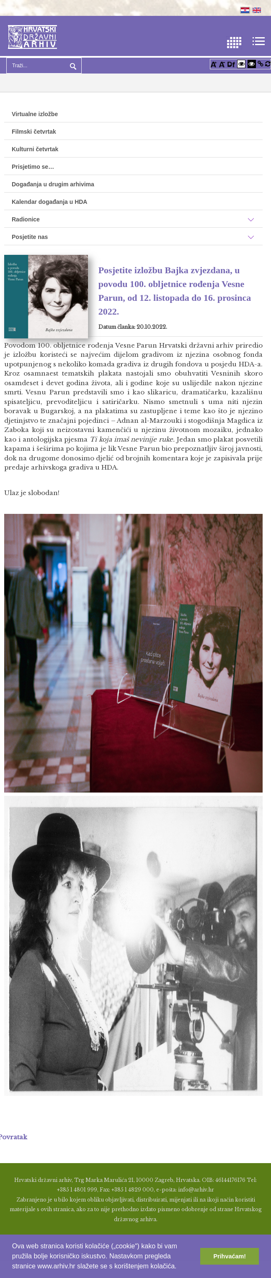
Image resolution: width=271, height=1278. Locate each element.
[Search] (44, 66)
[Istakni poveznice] (260, 63)
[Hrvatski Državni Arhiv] (32, 36)
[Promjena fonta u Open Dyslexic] (231, 63)
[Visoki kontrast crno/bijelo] (252, 63)
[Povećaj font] (213, 63)
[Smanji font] (222, 63)
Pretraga (72, 66)
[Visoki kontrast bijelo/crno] (241, 63)
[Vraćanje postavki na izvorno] (268, 63)
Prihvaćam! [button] (229, 1256)
